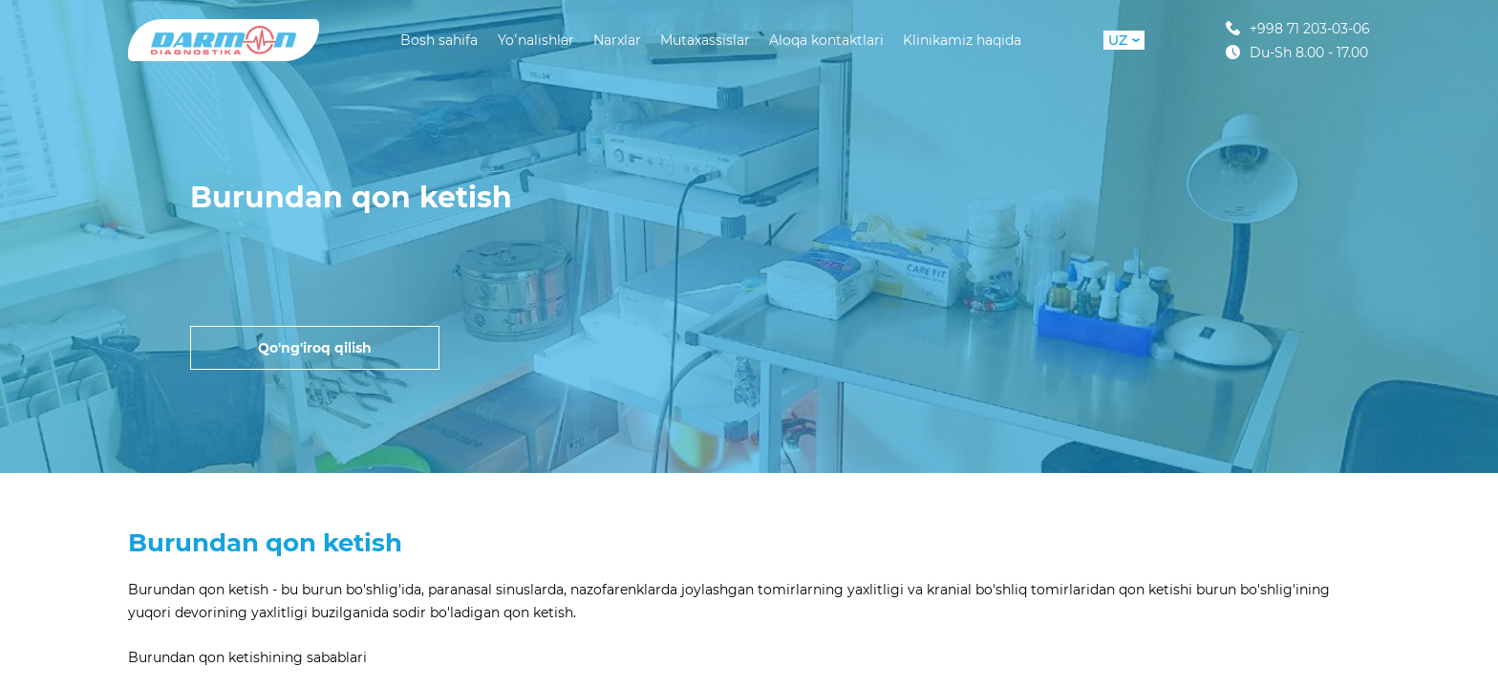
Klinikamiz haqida (962, 40)
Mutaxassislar (705, 40)
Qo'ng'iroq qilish (315, 347)
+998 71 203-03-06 (1298, 28)
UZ (1124, 40)
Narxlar (617, 40)
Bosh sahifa (439, 40)
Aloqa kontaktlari (826, 40)
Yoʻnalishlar (536, 40)
